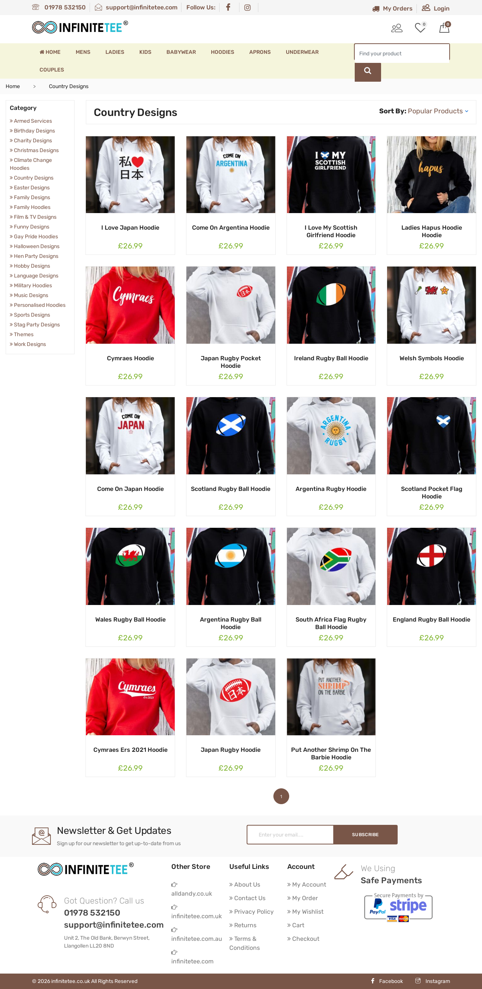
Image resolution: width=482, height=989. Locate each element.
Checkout (303, 938)
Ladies (114, 52)
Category (23, 107)
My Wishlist (305, 911)
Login (436, 8)
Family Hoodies (30, 207)
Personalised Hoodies (38, 305)
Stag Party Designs (35, 325)
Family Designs (30, 197)
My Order (302, 898)
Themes (22, 334)
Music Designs (29, 295)
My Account (306, 884)
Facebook (386, 981)
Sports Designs (30, 315)
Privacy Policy (251, 911)
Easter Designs (30, 187)
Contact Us (247, 898)
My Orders (392, 8)
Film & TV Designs (33, 217)
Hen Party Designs (34, 256)
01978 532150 (59, 7)
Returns (242, 925)
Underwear (302, 52)
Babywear (181, 52)
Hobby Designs (30, 266)
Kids (145, 52)
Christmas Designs (34, 150)
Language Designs (34, 276)
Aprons (260, 52)
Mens (83, 52)
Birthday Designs (32, 131)
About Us (244, 884)
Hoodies (222, 52)
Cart (295, 925)
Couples (52, 70)
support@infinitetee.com (136, 7)
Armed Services (31, 121)
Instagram (432, 981)
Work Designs (28, 344)
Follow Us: (200, 7)
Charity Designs (31, 140)
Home (50, 52)
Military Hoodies (31, 285)
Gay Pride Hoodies (34, 236)
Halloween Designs (34, 246)
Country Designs (31, 178)
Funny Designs (29, 227)
